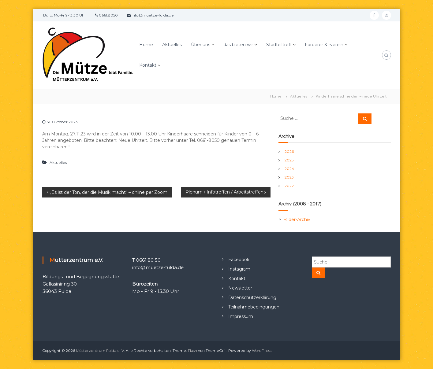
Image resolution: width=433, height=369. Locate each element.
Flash (192, 350)
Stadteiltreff (279, 44)
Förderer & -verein (324, 44)
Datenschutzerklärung (252, 297)
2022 (289, 185)
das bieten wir (238, 44)
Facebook (238, 259)
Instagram (239, 269)
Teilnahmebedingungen (253, 307)
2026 (289, 151)
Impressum (240, 316)
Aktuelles (172, 44)
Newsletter (240, 288)
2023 (289, 177)
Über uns (200, 44)
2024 (289, 168)
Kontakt (147, 65)
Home (146, 44)
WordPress (261, 350)
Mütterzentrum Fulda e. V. (100, 350)
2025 (289, 160)
